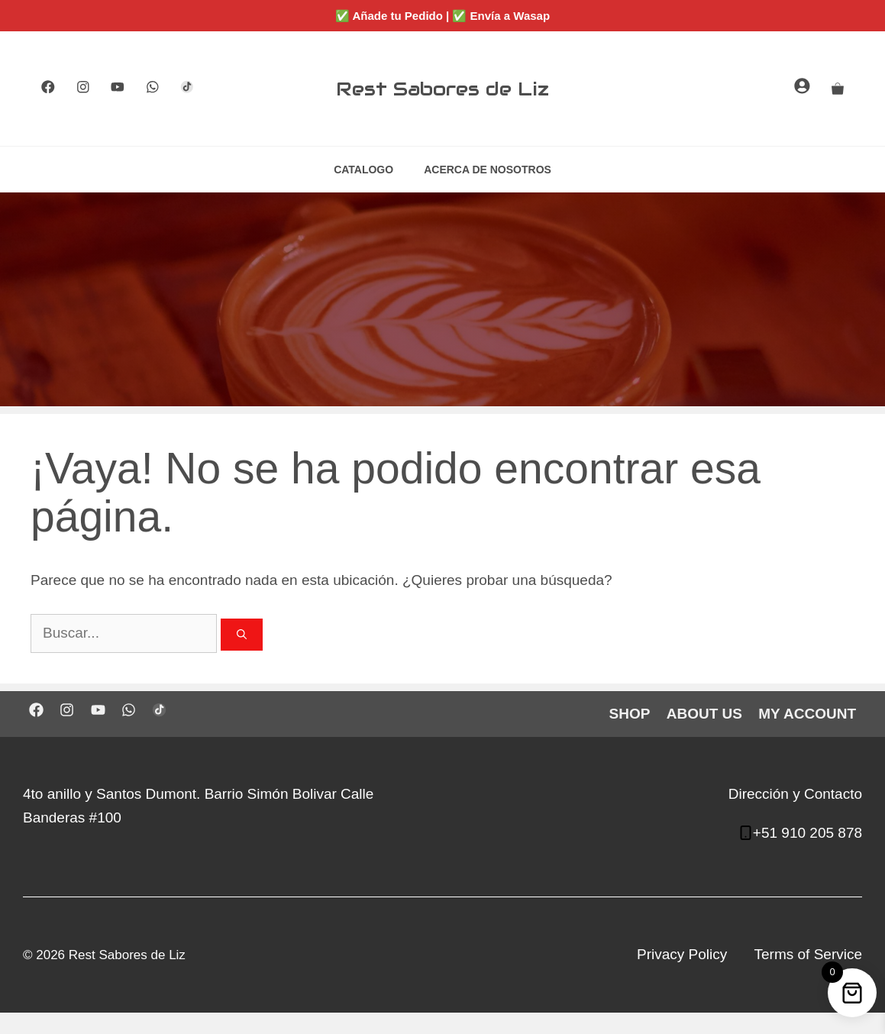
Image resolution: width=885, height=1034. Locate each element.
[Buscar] (242, 635)
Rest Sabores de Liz (442, 88)
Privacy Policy (682, 954)
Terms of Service (808, 954)
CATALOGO (363, 169)
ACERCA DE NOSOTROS (487, 169)
